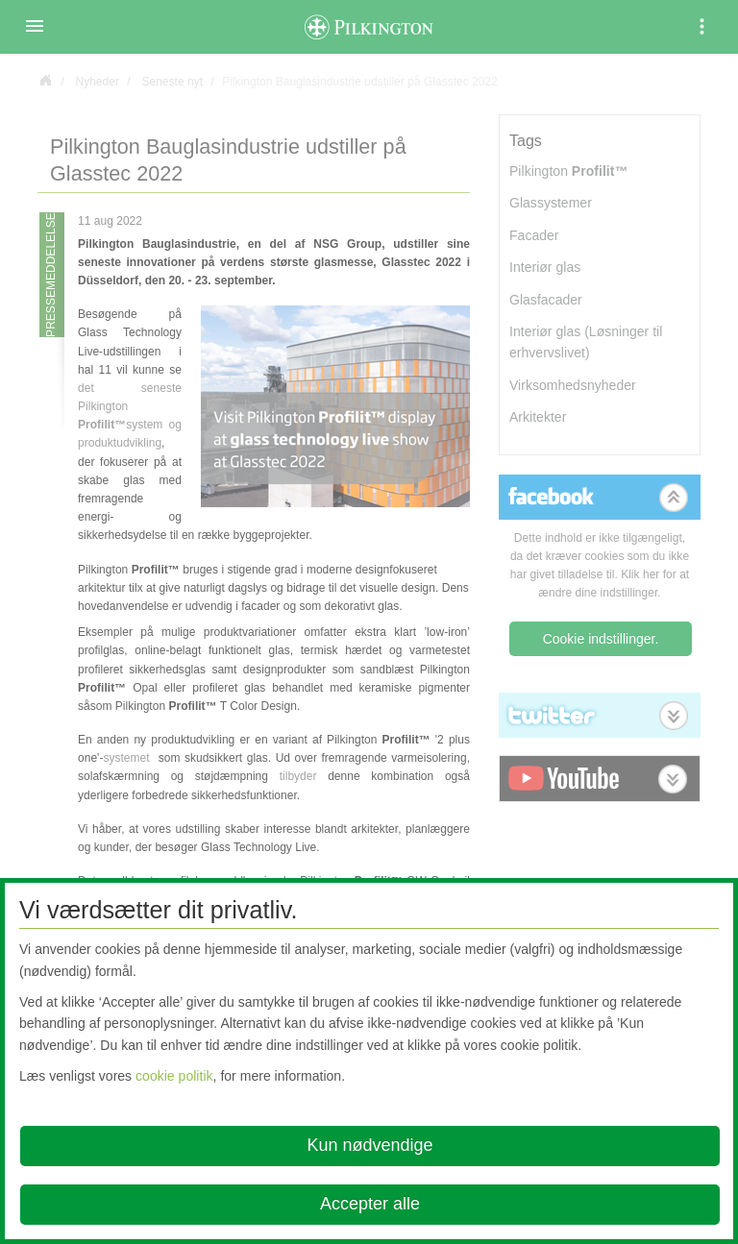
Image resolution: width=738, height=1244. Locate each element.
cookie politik (174, 1076)
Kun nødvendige (369, 1145)
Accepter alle (370, 1203)
